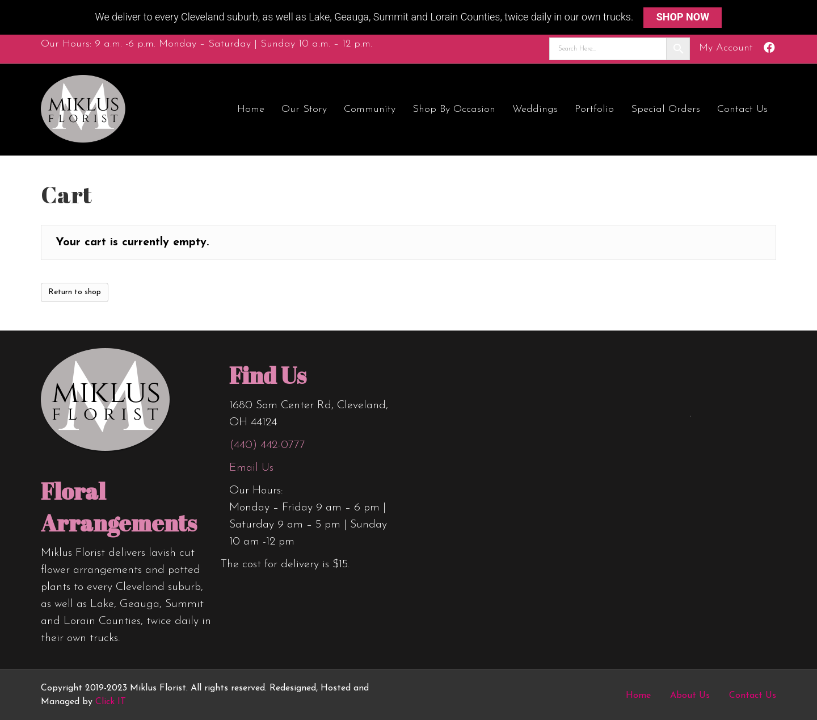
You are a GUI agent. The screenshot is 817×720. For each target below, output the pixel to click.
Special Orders (665, 109)
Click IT (110, 701)
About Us (690, 695)
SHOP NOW (682, 17)
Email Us (251, 468)
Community (369, 109)
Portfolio (594, 109)
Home (250, 109)
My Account (726, 48)
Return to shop (74, 292)
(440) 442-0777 (267, 445)
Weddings (535, 109)
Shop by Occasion (453, 109)
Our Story (304, 109)
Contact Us (742, 109)
